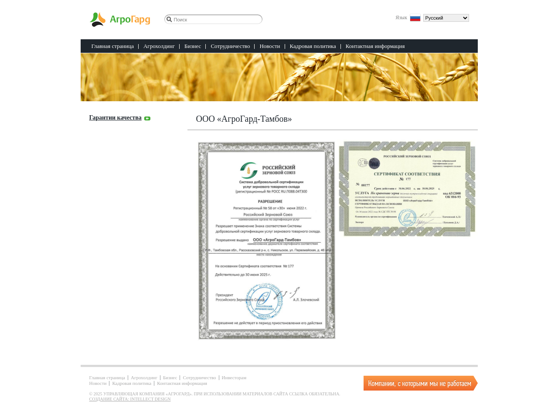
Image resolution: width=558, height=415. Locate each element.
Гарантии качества (115, 117)
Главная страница (113, 46)
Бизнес (192, 46)
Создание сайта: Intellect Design (130, 399)
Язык (401, 17)
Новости (269, 46)
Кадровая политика (313, 46)
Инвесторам (234, 377)
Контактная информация (375, 46)
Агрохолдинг (159, 46)
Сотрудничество (230, 46)
